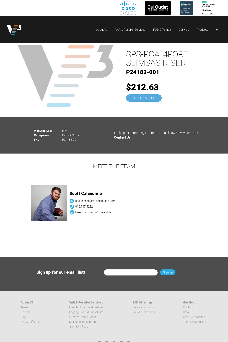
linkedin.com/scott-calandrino (96, 212)
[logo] (14, 29)
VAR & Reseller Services (130, 29)
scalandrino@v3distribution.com (97, 201)
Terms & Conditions (195, 321)
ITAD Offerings (162, 29)
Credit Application (194, 317)
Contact (188, 307)
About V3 (102, 29)
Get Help (183, 29)
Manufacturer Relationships (86, 307)
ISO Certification (31, 321)
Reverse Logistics (143, 307)
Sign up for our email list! (60, 272)
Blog (23, 317)
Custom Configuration (83, 317)
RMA (186, 312)
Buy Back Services (143, 312)
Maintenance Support (82, 321)
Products (202, 29)
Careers (25, 312)
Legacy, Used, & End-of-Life (86, 312)
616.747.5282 (86, 206)
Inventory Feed (78, 326)
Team (24, 307)
